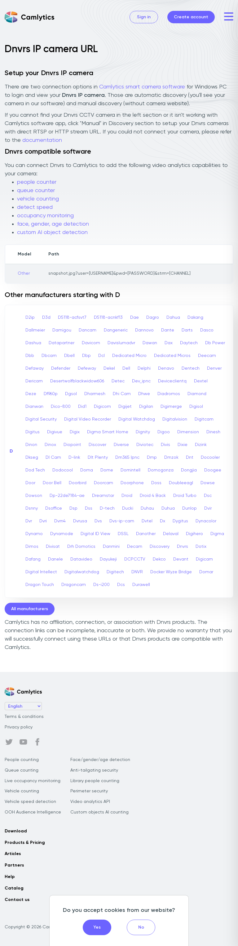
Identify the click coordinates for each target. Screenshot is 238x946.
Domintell (130, 470)
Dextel (201, 381)
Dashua (33, 343)
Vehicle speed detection (30, 802)
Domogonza (161, 470)
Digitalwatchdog (81, 572)
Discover (97, 445)
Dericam (34, 381)
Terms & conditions (24, 716)
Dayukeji (108, 559)
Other (24, 273)
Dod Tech (35, 470)
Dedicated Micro (129, 356)
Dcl (101, 356)
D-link (74, 457)
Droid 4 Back (153, 495)
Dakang (195, 317)
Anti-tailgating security (94, 770)
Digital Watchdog (136, 419)
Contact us (17, 900)
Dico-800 (61, 406)
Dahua (173, 317)
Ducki (127, 508)
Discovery (160, 546)
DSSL (123, 534)
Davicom (91, 343)
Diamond (196, 394)
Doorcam (103, 483)
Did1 (82, 406)
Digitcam (204, 419)
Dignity (143, 432)
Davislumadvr (121, 343)
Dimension (188, 432)
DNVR (137, 572)
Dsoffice (53, 508)
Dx (162, 521)
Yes (97, 927)
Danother (146, 534)
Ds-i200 (101, 585)
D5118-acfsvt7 (72, 317)
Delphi (144, 368)
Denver (214, 368)
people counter (36, 182)
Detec (118, 381)
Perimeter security (89, 791)
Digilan (146, 406)
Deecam (207, 356)
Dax (169, 343)
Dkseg (31, 457)
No (141, 927)
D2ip (30, 317)
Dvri (43, 521)
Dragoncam (73, 585)
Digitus (32, 432)
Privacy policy (19, 727)
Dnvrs (182, 546)
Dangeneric (116, 330)
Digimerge (171, 406)
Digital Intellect (41, 572)
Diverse (121, 445)
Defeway (87, 368)
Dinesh (213, 432)
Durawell (141, 585)
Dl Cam (53, 457)
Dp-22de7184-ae (67, 495)
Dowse (208, 483)
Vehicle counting (22, 791)
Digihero (194, 534)
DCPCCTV (134, 559)
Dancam (87, 330)
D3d (46, 317)
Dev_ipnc (141, 381)
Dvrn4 (60, 521)
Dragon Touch (39, 585)
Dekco (159, 559)
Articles (13, 854)
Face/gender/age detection (100, 760)
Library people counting (94, 781)
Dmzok (171, 457)
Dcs (121, 585)
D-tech (107, 508)
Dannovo (144, 330)
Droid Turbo (184, 495)
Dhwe (144, 394)
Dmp (152, 457)
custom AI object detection (52, 232)
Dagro (152, 317)
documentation (42, 140)
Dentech (191, 368)
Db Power (215, 343)
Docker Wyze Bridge (171, 572)
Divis (165, 445)
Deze (30, 394)
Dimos (31, 546)
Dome (106, 470)
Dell (126, 368)
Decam (134, 546)
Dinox (50, 445)
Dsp (73, 508)
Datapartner (61, 343)
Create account (191, 17)
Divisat (53, 546)
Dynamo (34, 534)
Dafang (33, 559)
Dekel (109, 368)
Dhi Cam (122, 394)
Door (30, 483)
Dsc (208, 495)
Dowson (33, 495)
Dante (167, 330)
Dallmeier (35, 330)
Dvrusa (80, 521)
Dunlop (189, 508)
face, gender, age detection (53, 224)
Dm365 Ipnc (127, 457)
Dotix (201, 546)
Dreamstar (103, 495)
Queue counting (21, 770)
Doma (86, 470)
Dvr (28, 521)
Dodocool (62, 470)
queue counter (36, 190)
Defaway (34, 368)
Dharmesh (94, 394)
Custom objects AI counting (99, 812)
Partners (14, 865)
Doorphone (132, 483)
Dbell (69, 356)
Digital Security (41, 419)
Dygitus (180, 521)
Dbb (29, 356)
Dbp (86, 356)
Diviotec (144, 445)
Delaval (170, 534)
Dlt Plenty (98, 457)
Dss (88, 508)
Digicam (204, 559)
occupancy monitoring (45, 215)
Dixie (182, 445)
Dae (134, 317)
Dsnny (31, 508)
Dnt (189, 457)
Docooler (210, 457)
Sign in (144, 17)
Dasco (207, 330)
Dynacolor (206, 521)
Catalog (14, 888)
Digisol (196, 406)
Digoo (163, 432)
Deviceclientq (172, 381)
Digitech (115, 572)
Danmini (111, 546)
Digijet (125, 406)
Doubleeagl (181, 483)
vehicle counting (38, 199)
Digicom (102, 406)
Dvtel (147, 521)
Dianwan (34, 406)
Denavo (166, 368)
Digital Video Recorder (87, 419)
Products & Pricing (25, 842)
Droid (126, 495)
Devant (180, 559)
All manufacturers (29, 609)
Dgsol (71, 394)
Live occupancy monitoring (32, 781)
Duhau (147, 508)
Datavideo (81, 559)
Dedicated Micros (172, 356)
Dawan (150, 343)
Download (16, 831)
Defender (60, 368)
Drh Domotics (81, 546)
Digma (217, 534)
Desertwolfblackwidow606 (77, 381)
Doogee (212, 470)
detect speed (35, 207)
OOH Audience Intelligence (33, 812)
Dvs (98, 521)
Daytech (189, 343)
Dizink (201, 445)
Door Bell (52, 483)
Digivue (54, 432)
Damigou (61, 330)
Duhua (168, 508)
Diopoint (72, 445)
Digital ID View (95, 534)
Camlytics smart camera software (142, 87)
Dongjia (189, 470)
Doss (156, 483)
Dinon (31, 445)
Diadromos (168, 394)
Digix (75, 432)
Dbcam (49, 356)
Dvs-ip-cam (121, 521)
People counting (22, 760)
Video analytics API (90, 802)
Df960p (51, 394)
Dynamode (61, 534)
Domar (206, 572)
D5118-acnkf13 (108, 317)
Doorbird (77, 483)
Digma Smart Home (107, 432)
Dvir (208, 508)
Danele (55, 559)
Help (10, 877)
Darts (187, 330)
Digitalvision (174, 419)
